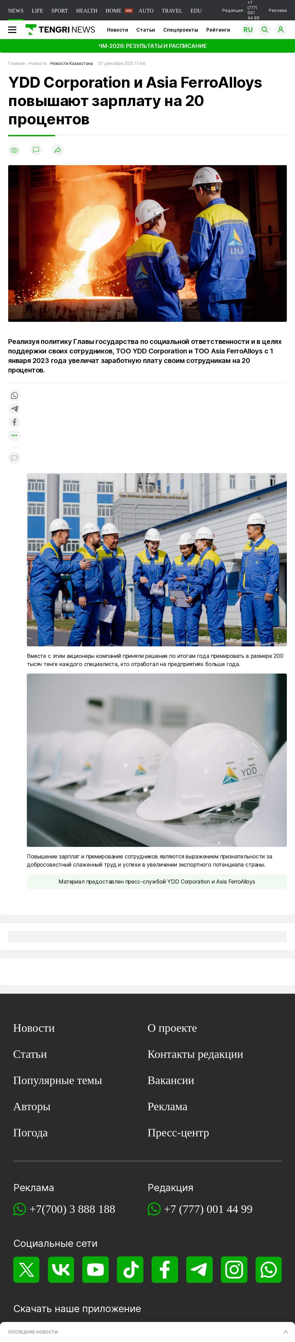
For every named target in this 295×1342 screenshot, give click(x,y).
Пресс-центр (178, 1132)
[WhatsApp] (269, 1269)
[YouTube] (95, 1269)
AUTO (146, 11)
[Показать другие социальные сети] (14, 435)
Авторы (32, 1106)
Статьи (145, 30)
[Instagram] (234, 1269)
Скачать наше (47, 1308)
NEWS (15, 11)
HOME (113, 11)
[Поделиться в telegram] (14, 409)
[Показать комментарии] (36, 150)
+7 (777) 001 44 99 (208, 1209)
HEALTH (87, 11)
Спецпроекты (180, 30)
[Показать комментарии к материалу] (14, 458)
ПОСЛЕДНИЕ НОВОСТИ (33, 1332)
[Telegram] (199, 1269)
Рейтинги (218, 30)
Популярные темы (57, 1080)
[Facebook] (165, 1269)
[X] (26, 1269)
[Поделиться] (58, 150)
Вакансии (171, 1080)
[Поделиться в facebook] (14, 422)
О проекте (172, 1028)
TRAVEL (172, 11)
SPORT (59, 11)
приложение (111, 1308)
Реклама (278, 10)
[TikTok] (130, 1269)
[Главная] (57, 29)
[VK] (61, 1269)
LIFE (37, 11)
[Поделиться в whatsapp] (14, 396)
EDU (196, 11)
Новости (117, 30)
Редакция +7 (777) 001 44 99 (240, 10)
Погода (30, 1132)
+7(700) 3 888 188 (72, 1209)
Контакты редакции (195, 1054)
